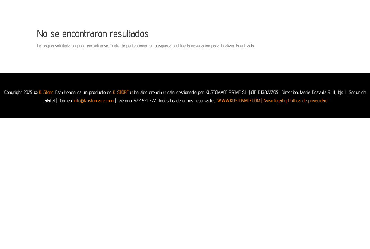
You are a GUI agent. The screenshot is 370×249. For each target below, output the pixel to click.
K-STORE (121, 92)
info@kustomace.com (94, 100)
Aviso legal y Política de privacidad (295, 100)
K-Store (46, 92)
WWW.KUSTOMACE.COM (240, 100)
